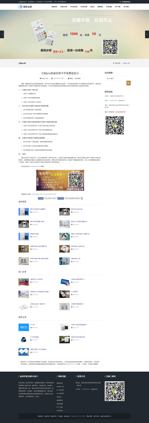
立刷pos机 (63, 7)
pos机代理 (83, 7)
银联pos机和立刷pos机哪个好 (80, 234)
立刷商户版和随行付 (77, 304)
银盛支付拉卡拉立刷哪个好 (38, 246)
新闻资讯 (100, 7)
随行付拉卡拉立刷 (76, 209)
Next (147, 34)
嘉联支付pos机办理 (36, 279)
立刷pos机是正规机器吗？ (79, 325)
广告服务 (60, 416)
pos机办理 (73, 7)
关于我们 (126, 7)
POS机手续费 (34, 337)
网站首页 (54, 7)
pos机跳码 (74, 292)
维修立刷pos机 (75, 258)
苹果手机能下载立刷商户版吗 (39, 258)
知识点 (92, 7)
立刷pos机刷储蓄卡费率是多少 (73, 198)
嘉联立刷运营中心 (105, 416)
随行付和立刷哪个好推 (37, 221)
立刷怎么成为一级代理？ (38, 304)
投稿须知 (66, 416)
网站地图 (89, 416)
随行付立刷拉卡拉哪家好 (38, 209)
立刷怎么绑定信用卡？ (78, 279)
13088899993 (125, 2)
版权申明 (53, 416)
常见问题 (109, 7)
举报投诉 (40, 416)
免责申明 (47, 416)
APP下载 (117, 7)
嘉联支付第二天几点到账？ (38, 349)
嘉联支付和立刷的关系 (78, 337)
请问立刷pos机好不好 (77, 246)
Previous (2, 34)
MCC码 (32, 325)
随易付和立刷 (34, 234)
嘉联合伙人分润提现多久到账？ (40, 292)
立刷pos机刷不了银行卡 (50, 198)
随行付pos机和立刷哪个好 (79, 221)
